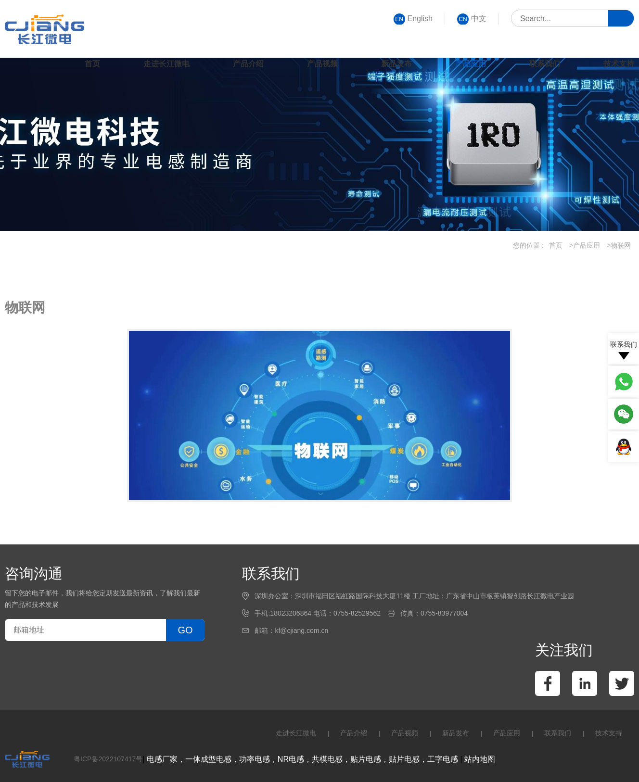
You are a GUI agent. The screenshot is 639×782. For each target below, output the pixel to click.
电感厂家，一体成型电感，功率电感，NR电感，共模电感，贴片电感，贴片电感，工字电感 (302, 759)
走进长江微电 (166, 64)
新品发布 (396, 64)
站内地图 (479, 759)
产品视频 (322, 64)
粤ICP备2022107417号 (108, 759)
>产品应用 (584, 245)
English (413, 19)
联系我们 (544, 64)
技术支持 (618, 64)
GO (185, 630)
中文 (471, 19)
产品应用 (470, 64)
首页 (92, 64)
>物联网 (619, 245)
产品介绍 (248, 64)
